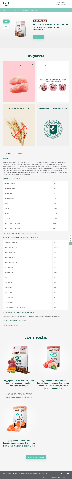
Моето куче (17, 473)
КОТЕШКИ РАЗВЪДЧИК (26, 473)
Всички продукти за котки (36, 457)
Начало (5, 473)
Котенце (6, 10)
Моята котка (11, 473)
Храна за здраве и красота (27, 10)
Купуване (38, 37)
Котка (13, 10)
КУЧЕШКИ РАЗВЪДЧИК (38, 473)
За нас (46, 473)
